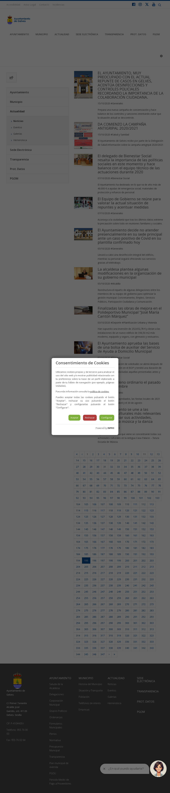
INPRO (111, 428)
